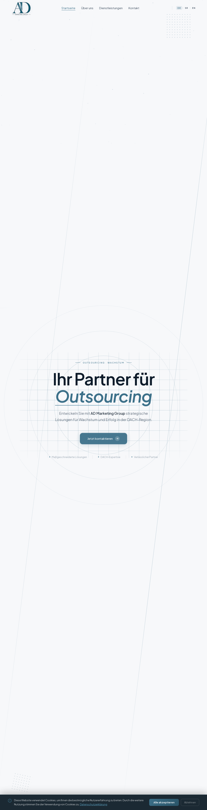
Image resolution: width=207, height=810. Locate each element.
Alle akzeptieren (164, 802)
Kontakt (133, 8)
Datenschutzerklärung (93, 804)
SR (186, 8)
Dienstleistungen (111, 8)
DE (179, 8)
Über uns (87, 8)
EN (193, 8)
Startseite (68, 8)
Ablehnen (190, 802)
